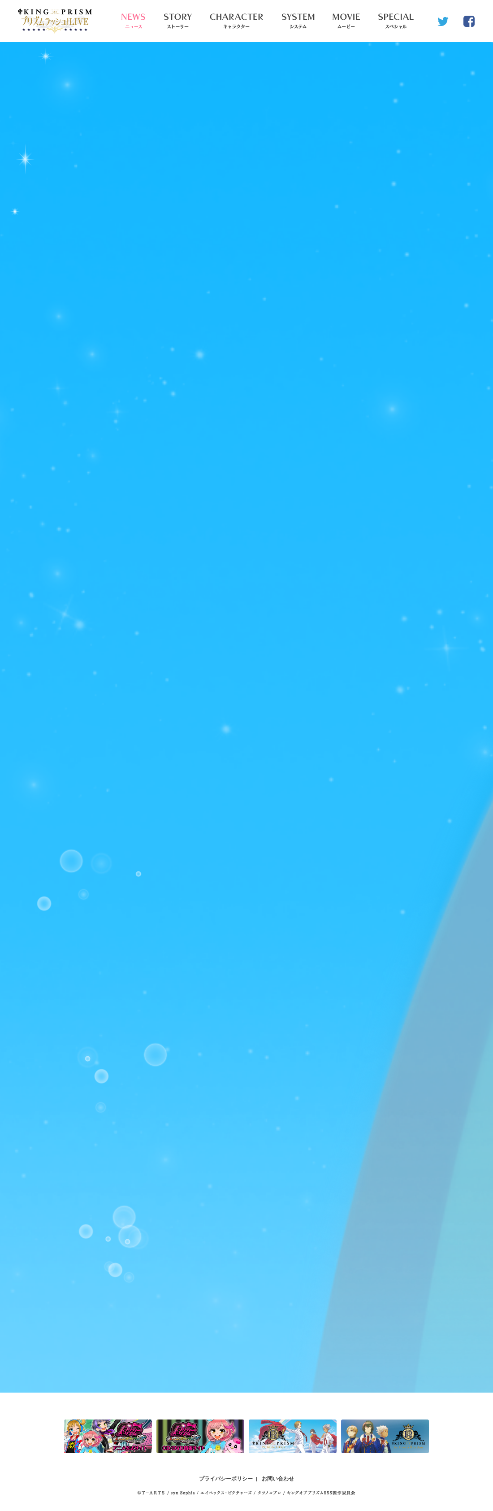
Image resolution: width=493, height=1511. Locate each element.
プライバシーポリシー (226, 1478)
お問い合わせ (278, 1478)
